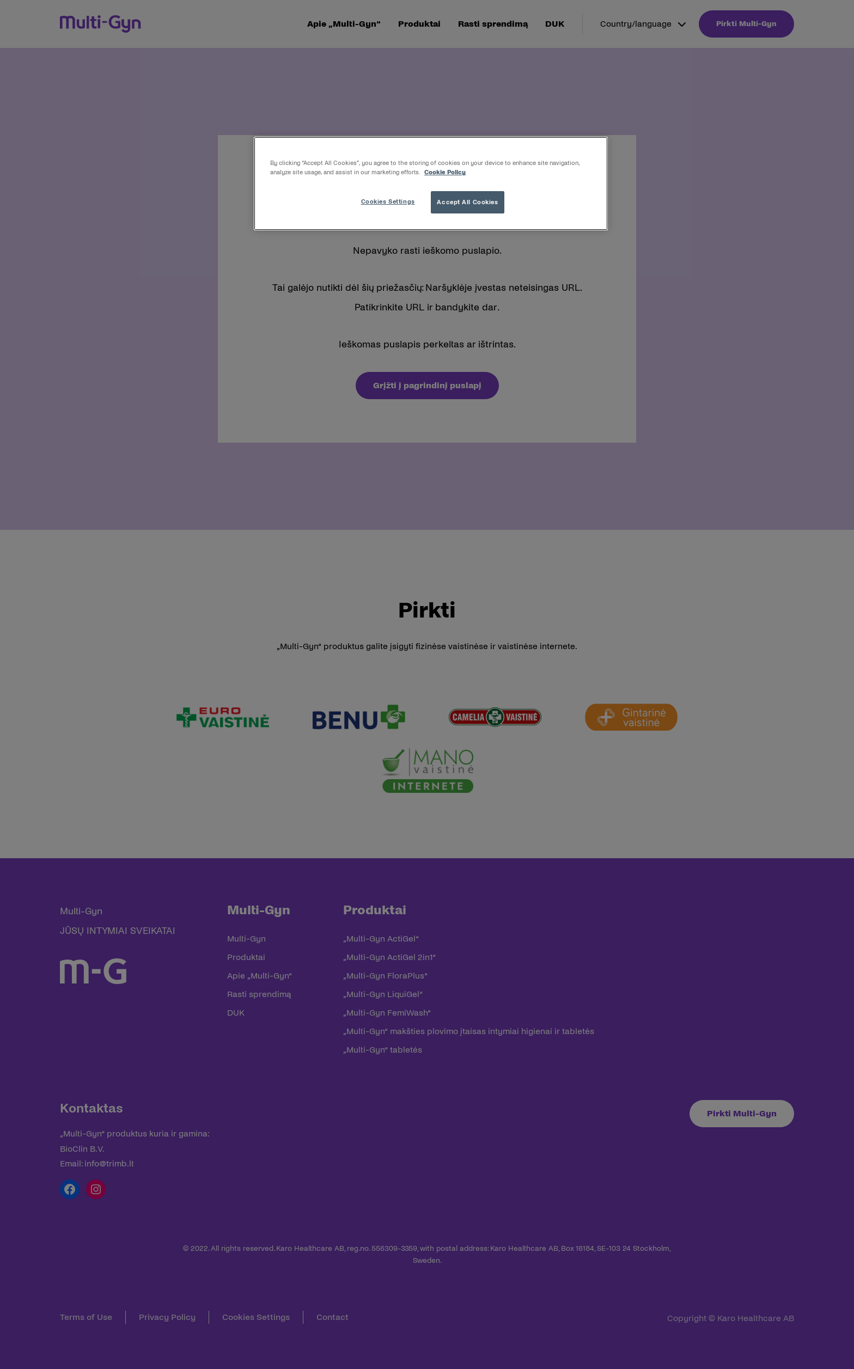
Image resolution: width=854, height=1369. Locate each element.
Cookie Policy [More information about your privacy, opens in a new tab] (445, 172)
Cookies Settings (388, 201)
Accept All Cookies (467, 202)
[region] (431, 183)
